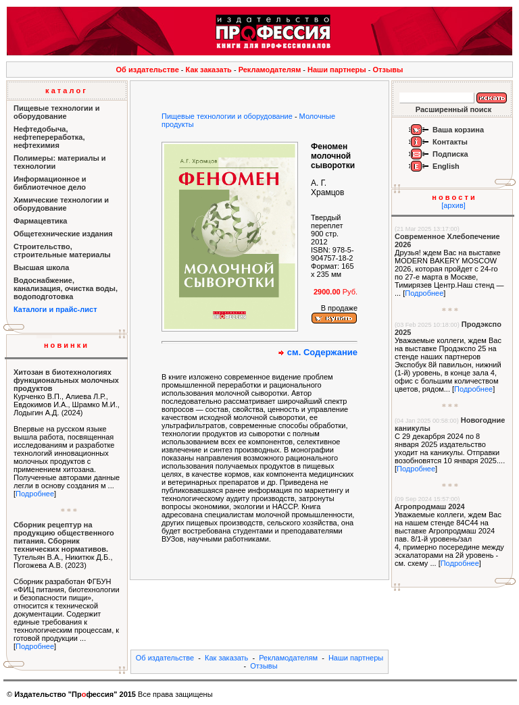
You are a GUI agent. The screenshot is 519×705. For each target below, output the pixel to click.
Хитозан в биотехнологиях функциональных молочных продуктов (66, 380)
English (446, 166)
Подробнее (35, 494)
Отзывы (388, 70)
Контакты (450, 142)
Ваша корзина (458, 130)
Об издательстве (147, 70)
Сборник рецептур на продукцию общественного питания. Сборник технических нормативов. (64, 537)
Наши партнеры (336, 70)
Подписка (450, 154)
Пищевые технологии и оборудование (227, 116)
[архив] (453, 205)
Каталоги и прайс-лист (55, 309)
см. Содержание (322, 352)
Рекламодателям (270, 70)
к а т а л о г (65, 90)
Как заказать (209, 70)
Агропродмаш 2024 (430, 506)
